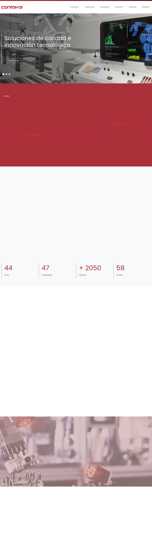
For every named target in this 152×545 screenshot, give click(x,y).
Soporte (119, 7)
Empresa (74, 7)
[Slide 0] (3, 74)
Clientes (145, 7)
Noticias (132, 7)
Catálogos (105, 7)
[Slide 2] (9, 74)
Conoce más (13, 60)
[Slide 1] (6, 74)
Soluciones (90, 7)
